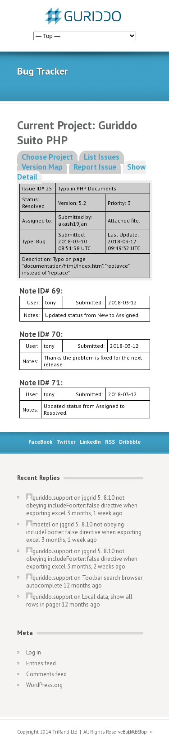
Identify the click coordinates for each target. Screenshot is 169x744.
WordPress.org (44, 685)
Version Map (42, 167)
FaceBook (40, 441)
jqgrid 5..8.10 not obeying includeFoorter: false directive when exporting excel (81, 505)
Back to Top (135, 732)
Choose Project (47, 157)
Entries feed (41, 663)
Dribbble (130, 441)
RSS (110, 441)
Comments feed (46, 674)
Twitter (66, 441)
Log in (33, 652)
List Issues (101, 157)
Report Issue (94, 167)
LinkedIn (90, 441)
